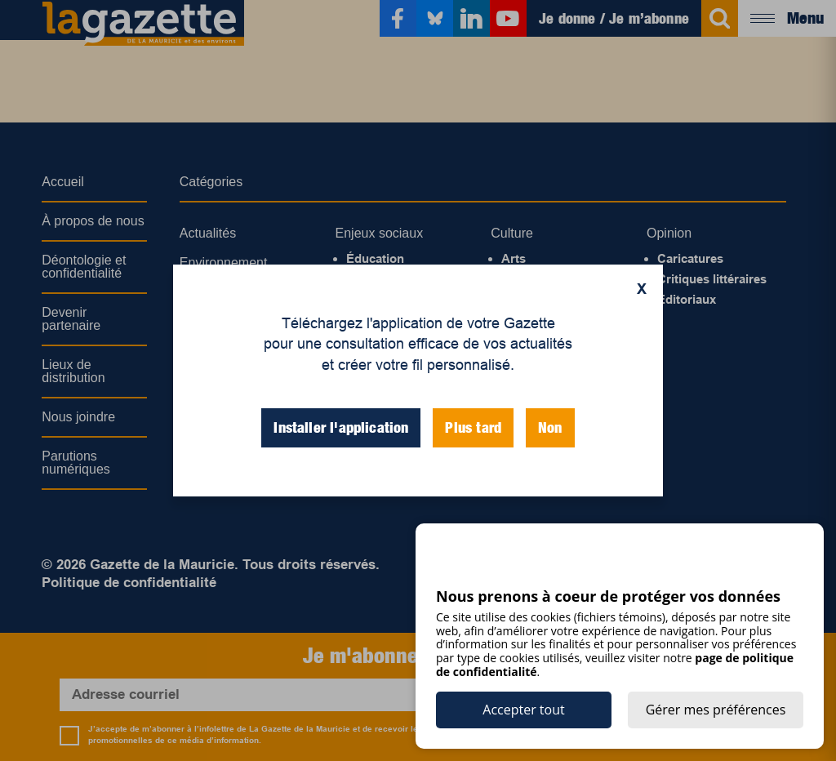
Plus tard (473, 427)
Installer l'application (340, 427)
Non (550, 427)
